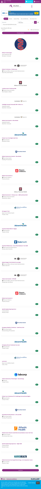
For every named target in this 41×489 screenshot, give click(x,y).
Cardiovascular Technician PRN (9, 88)
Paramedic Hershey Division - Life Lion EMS (11, 414)
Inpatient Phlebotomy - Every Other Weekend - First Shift (15, 245)
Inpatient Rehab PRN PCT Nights (9, 228)
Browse (10, 18)
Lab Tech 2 (4, 361)
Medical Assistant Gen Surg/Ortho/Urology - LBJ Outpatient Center (17, 460)
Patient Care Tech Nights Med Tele (10, 138)
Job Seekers (29, 1)
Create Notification (35, 29)
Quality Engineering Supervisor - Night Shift (12, 443)
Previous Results (20, 33)
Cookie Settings (31, 482)
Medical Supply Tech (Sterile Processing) (11, 262)
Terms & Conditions (11, 479)
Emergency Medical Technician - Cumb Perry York (13, 327)
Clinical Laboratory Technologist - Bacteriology (13, 378)
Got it (38, 482)
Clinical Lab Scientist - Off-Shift (9, 278)
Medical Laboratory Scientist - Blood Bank (11, 156)
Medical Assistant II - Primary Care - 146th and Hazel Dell (15, 195)
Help (3, 479)
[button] (38, 22)
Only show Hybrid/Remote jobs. (10, 24)
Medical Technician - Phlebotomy (9, 69)
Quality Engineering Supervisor (9, 309)
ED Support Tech (5, 211)
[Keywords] (10, 22)
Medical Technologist (7, 52)
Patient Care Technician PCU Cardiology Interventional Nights (16, 396)
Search (5, 18)
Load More (20, 470)
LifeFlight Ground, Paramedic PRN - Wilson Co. (12, 104)
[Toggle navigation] (32, 6)
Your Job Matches (24, 18)
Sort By (3, 29)
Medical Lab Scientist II (7, 175)
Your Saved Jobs (33, 18)
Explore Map (16, 18)
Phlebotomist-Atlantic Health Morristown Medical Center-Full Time (17, 432)
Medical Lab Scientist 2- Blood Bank (10, 120)
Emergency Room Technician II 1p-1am (11, 345)
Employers (37, 1)
